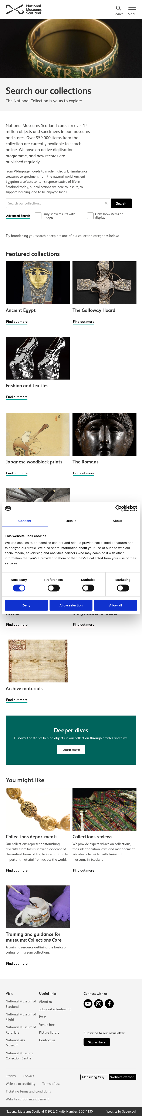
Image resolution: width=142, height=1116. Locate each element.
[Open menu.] (132, 11)
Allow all (115, 605)
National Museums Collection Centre (19, 1055)
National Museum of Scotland (21, 1003)
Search (121, 204)
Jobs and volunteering (55, 1009)
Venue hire (47, 1025)
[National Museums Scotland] (24, 9)
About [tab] (117, 521)
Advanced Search (18, 216)
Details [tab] (71, 521)
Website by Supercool (121, 1111)
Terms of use (52, 1084)
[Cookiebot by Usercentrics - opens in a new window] (118, 508)
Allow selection (70, 605)
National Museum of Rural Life (21, 1029)
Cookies (28, 1076)
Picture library (49, 1032)
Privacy (11, 1076)
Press (42, 1017)
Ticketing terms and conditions (28, 1091)
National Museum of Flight (21, 1016)
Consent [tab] (24, 521)
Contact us (47, 1040)
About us (45, 1001)
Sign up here (96, 1042)
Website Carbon (122, 1077)
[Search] (119, 11)
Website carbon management (27, 1099)
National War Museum (16, 1042)
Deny (26, 605)
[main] (71, 493)
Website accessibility (21, 1084)
